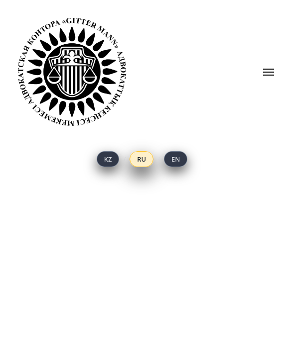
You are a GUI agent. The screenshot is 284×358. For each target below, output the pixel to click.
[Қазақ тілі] (108, 159)
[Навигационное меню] (268, 72)
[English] (175, 159)
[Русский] (141, 159)
